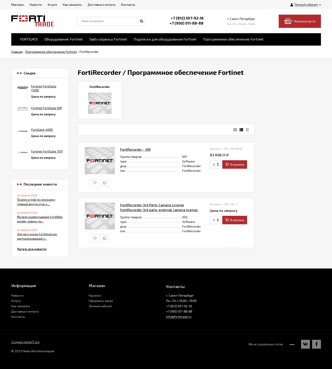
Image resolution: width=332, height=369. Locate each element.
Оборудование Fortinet (63, 39)
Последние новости (40, 184)
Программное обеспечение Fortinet (233, 39)
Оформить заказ (101, 301)
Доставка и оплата (24, 311)
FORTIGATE (29, 39)
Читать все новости (31, 249)
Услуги (16, 301)
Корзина (95, 295)
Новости (17, 295)
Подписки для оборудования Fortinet (165, 39)
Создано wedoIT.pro (25, 342)
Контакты (18, 317)
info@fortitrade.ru (178, 317)
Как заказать (20, 306)
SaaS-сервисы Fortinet (108, 39)
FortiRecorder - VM (135, 149)
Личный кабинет (100, 306)
